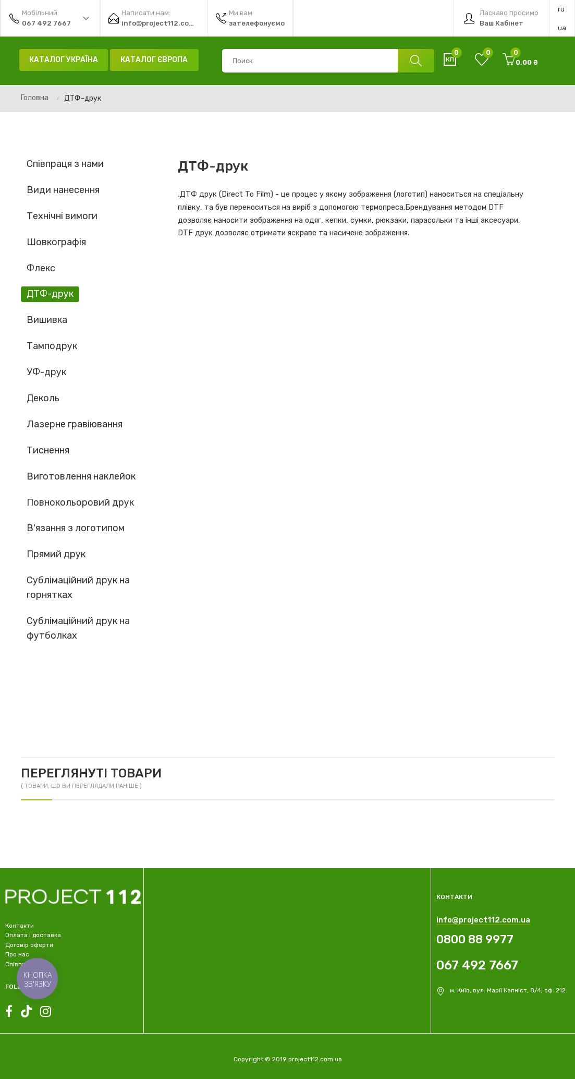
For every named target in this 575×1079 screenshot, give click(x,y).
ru (561, 9)
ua (562, 28)
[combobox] (327, 61)
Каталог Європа (154, 59)
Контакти (19, 925)
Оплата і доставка (33, 935)
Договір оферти (29, 945)
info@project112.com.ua (483, 920)
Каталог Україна (63, 59)
